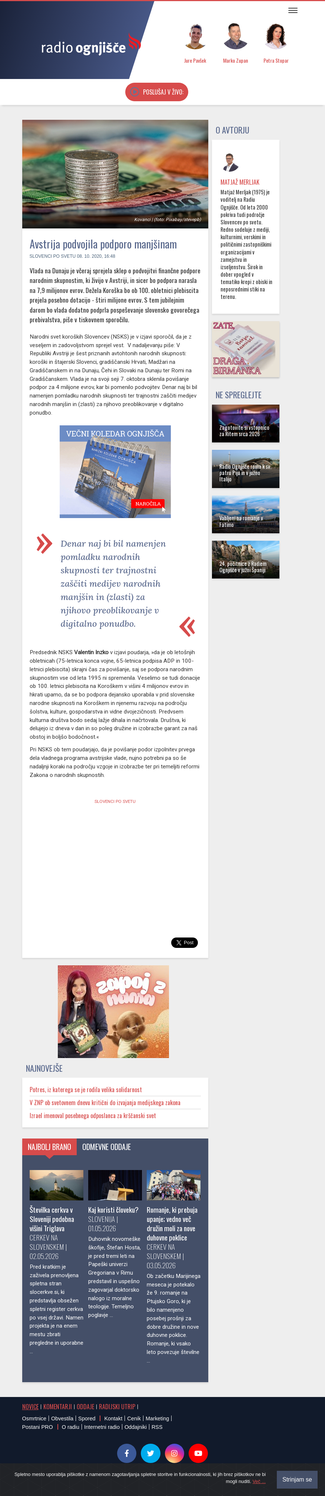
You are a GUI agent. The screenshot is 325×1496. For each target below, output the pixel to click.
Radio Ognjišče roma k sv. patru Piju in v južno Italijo (245, 472)
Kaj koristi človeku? (113, 1209)
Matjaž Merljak (239, 182)
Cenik (134, 1418)
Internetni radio (102, 1427)
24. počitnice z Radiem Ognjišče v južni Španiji (242, 567)
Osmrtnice (34, 1418)
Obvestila (62, 1418)
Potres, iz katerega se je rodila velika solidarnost (86, 1089)
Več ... (259, 1481)
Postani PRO (37, 1427)
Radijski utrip (117, 1406)
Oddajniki (136, 1427)
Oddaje (85, 1406)
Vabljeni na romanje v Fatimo (241, 521)
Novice (30, 1406)
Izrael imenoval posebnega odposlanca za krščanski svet (93, 1115)
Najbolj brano (49, 1146)
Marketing (157, 1418)
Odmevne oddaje (106, 1146)
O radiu (70, 1427)
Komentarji (57, 1406)
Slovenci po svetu (53, 256)
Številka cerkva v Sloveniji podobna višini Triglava (52, 1218)
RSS (157, 1427)
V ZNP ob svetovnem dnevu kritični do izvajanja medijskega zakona (105, 1102)
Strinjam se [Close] (297, 1479)
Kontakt (113, 1418)
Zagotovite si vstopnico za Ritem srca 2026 (244, 431)
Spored (86, 1418)
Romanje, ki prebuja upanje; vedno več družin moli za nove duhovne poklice (172, 1223)
